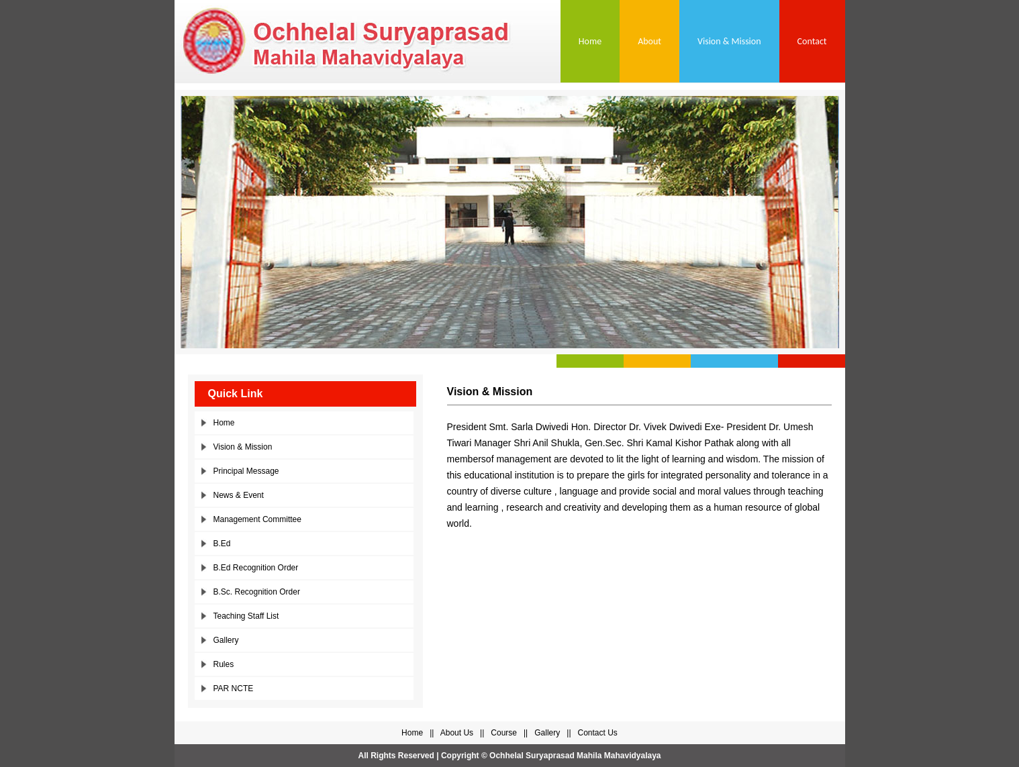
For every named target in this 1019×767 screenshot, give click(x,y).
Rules (223, 664)
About (649, 41)
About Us (456, 732)
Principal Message (246, 471)
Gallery (226, 640)
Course (504, 732)
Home (590, 41)
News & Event (238, 495)
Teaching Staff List (246, 616)
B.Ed (222, 543)
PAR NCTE (233, 688)
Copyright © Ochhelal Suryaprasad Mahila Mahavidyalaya (551, 755)
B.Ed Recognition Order (256, 567)
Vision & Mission (729, 41)
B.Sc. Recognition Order (256, 592)
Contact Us (598, 732)
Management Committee (257, 519)
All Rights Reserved (396, 755)
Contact (812, 41)
